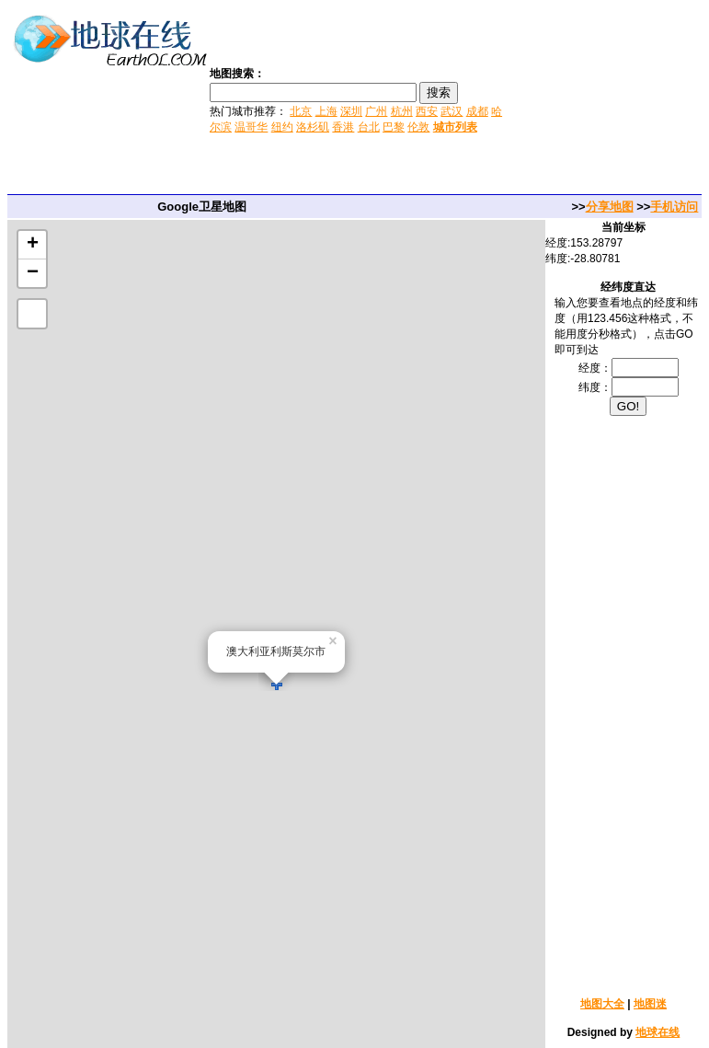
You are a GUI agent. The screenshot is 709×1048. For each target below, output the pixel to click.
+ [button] (33, 245)
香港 (343, 127)
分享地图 (610, 206)
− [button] (33, 273)
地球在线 (657, 1032)
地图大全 (602, 1003)
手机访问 (674, 206)
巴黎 (394, 127)
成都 (477, 111)
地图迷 (650, 1003)
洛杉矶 (312, 127)
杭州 (402, 111)
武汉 (451, 111)
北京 (301, 111)
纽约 (282, 127)
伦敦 (418, 127)
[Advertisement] (607, 99)
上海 (326, 111)
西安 (427, 111)
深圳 (351, 111)
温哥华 (251, 127)
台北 (369, 127)
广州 (376, 111)
